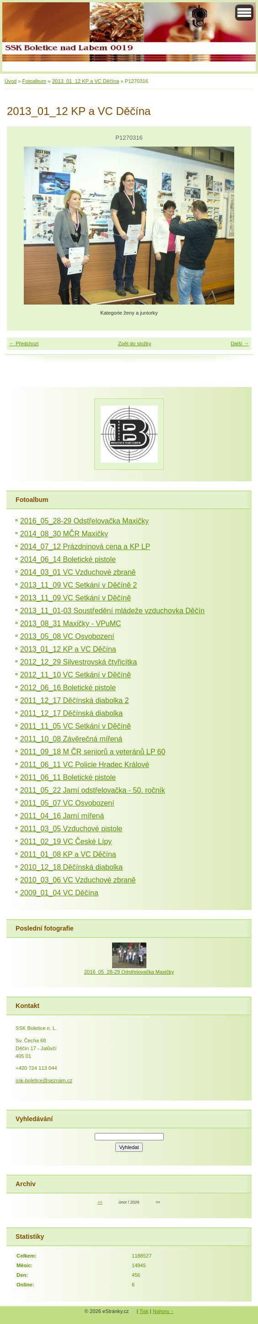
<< (100, 1202)
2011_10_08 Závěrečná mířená (71, 739)
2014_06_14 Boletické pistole (68, 559)
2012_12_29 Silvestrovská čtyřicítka (78, 662)
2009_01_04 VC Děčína (59, 893)
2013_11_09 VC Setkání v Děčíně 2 (78, 585)
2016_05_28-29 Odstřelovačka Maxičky (84, 521)
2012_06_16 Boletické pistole (68, 688)
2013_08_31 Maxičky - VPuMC (70, 623)
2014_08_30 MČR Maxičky (64, 534)
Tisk (144, 1311)
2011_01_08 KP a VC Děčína (68, 854)
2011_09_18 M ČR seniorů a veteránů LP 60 (92, 752)
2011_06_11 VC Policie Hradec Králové (84, 764)
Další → (240, 343)
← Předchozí (24, 343)
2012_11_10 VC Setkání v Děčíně (75, 675)
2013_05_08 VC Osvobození (67, 636)
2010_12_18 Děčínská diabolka (71, 867)
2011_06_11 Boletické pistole (68, 777)
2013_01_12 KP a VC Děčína (85, 81)
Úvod (10, 81)
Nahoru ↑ (163, 1311)
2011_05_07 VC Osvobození (67, 803)
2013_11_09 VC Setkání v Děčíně (75, 598)
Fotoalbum (34, 81)
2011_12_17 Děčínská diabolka (71, 713)
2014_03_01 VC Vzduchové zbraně (78, 572)
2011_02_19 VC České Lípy (66, 841)
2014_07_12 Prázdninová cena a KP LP (85, 546)
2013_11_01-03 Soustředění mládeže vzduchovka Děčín (112, 611)
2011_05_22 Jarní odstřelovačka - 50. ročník (92, 790)
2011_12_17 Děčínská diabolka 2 (74, 700)
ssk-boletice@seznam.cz (44, 1080)
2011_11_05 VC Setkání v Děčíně (75, 726)
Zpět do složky (134, 343)
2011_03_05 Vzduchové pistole (71, 829)
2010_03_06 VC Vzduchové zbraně (78, 880)
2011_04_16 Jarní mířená (62, 816)
